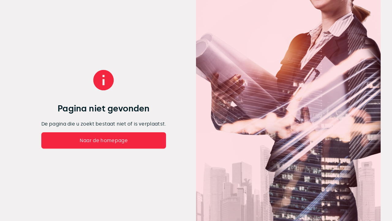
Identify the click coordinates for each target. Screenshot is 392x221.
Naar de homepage (104, 140)
